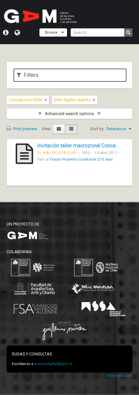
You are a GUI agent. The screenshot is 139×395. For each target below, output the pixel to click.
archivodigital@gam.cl (53, 364)
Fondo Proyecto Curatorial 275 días (81, 159)
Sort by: (97, 128)
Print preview (22, 128)
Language (17, 32)
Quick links (6, 32)
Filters (27, 75)
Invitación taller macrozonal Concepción (82, 145)
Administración (119, 376)
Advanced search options (69, 113)
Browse (51, 32)
